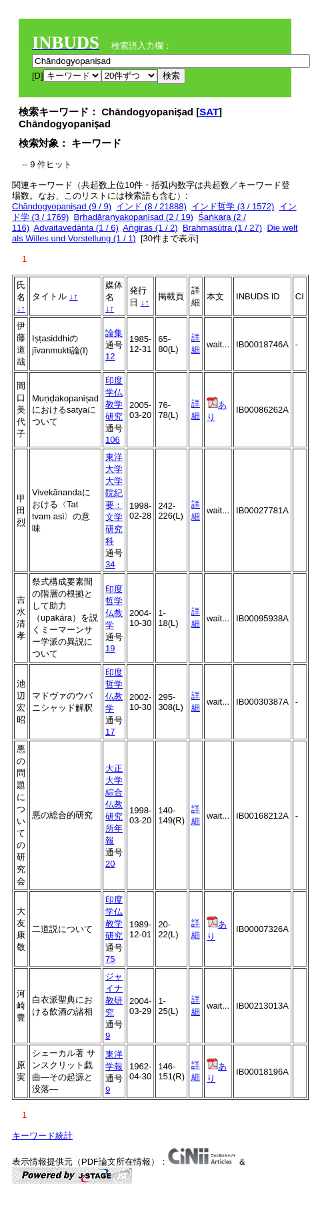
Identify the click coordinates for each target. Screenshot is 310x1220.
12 (110, 356)
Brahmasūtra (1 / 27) (222, 228)
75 (110, 959)
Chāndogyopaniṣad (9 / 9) (61, 206)
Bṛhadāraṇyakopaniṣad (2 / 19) (133, 217)
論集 (114, 333)
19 (110, 648)
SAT (209, 111)
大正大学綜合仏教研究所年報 (114, 804)
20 (110, 864)
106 (112, 440)
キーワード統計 (42, 1136)
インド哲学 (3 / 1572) (232, 206)
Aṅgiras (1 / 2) (150, 228)
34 (110, 564)
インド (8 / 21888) (151, 206)
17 (110, 732)
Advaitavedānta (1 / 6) (76, 228)
